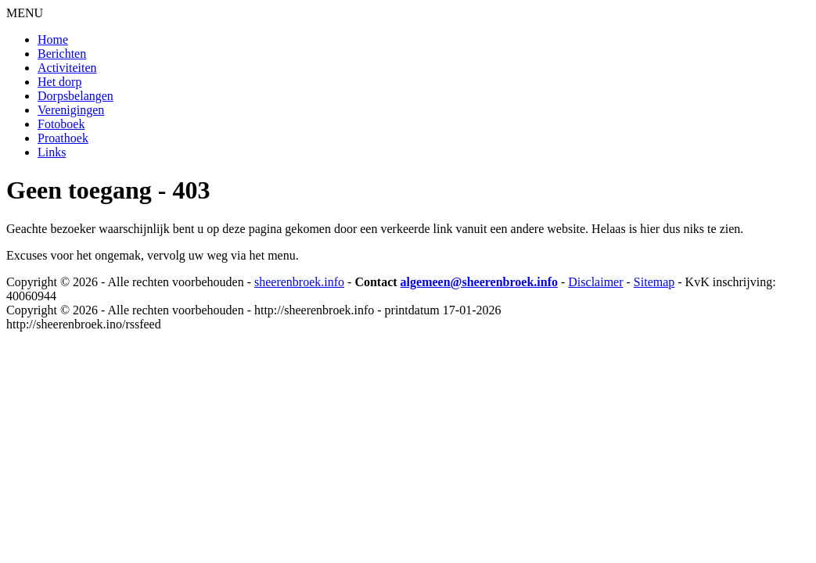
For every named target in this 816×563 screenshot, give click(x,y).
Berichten (62, 53)
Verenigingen (71, 110)
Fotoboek (61, 124)
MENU (24, 13)
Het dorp (59, 81)
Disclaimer (595, 282)
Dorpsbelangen (75, 95)
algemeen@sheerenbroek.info (479, 282)
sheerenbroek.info (299, 282)
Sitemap (654, 282)
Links (52, 152)
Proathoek (63, 138)
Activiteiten (67, 67)
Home (53, 39)
